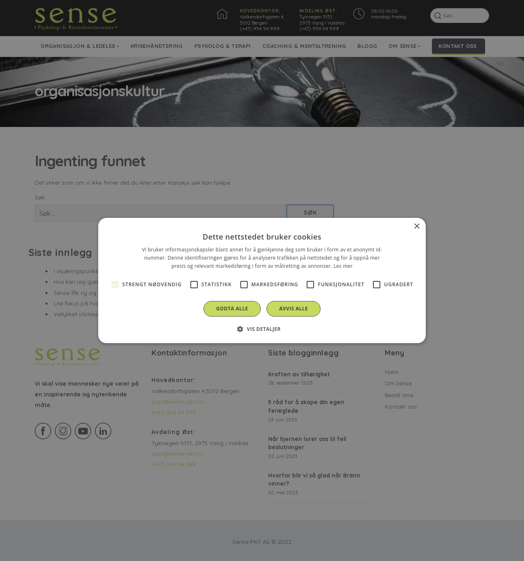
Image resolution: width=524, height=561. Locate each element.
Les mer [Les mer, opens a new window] (343, 265)
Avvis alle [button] (293, 308)
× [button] (416, 227)
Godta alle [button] (232, 308)
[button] (261, 329)
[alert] (262, 280)
